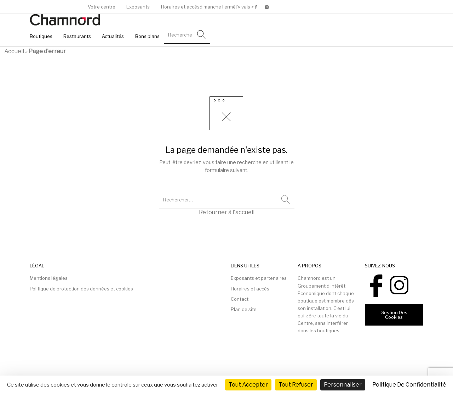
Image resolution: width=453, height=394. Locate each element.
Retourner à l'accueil (226, 212)
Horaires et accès (250, 289)
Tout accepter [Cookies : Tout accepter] (248, 384)
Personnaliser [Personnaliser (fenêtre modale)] (343, 384)
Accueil (14, 51)
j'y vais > (245, 7)
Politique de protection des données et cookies (81, 289)
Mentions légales (49, 278)
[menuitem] (101, 7)
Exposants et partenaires (259, 278)
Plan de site (244, 309)
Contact (239, 299)
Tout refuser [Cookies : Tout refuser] (296, 384)
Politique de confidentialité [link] (409, 384)
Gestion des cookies (393, 315)
